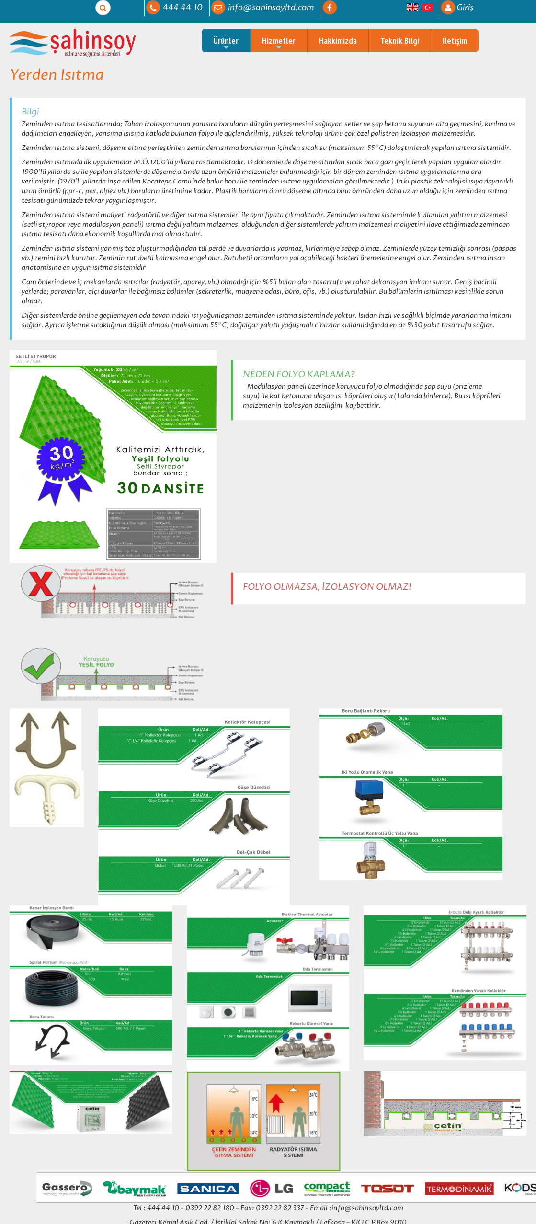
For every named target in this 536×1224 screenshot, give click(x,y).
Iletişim (455, 40)
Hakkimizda (338, 40)
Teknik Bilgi (399, 40)
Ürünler (226, 43)
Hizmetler (279, 43)
